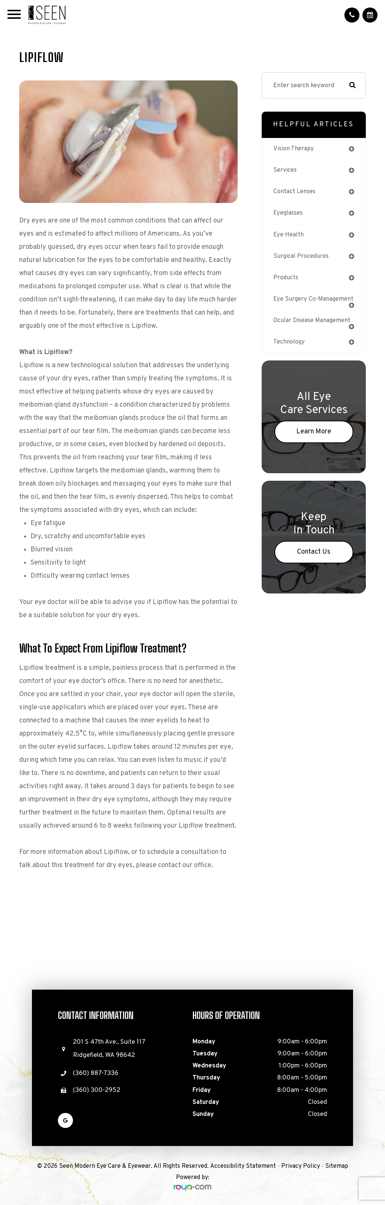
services (285, 171)
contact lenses (295, 192)
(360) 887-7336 (95, 1073)
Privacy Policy (300, 1166)
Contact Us (313, 562)
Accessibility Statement (243, 1166)
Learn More (313, 441)
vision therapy (293, 149)
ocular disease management (313, 330)
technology (289, 352)
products (286, 280)
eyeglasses (289, 214)
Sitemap (336, 1166)
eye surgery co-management (296, 305)
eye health (288, 236)
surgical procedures (301, 258)
